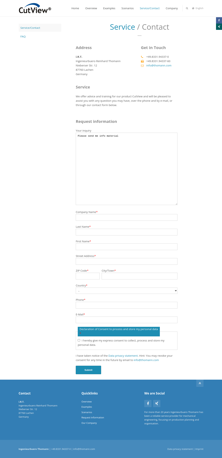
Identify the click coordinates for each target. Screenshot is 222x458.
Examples (109, 8)
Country (81, 285)
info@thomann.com (158, 65)
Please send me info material (126, 169)
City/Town (109, 270)
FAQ (23, 36)
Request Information (92, 417)
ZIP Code (82, 270)
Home (75, 8)
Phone (80, 299)
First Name (83, 241)
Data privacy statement (123, 355)
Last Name (83, 226)
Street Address (86, 256)
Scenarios (127, 8)
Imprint (199, 449)
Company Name (87, 212)
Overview (91, 8)
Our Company (89, 423)
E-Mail (80, 314)
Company (172, 8)
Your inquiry (83, 130)
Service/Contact (150, 8)
